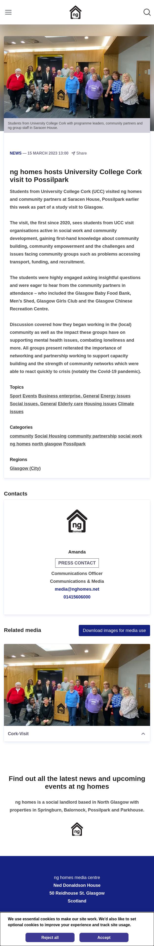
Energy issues (115, 396)
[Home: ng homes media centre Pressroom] (75, 12)
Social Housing (50, 436)
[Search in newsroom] (147, 12)
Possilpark (74, 443)
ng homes (20, 443)
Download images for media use (114, 630)
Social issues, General (33, 403)
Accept (103, 937)
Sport (15, 396)
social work (130, 436)
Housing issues (100, 403)
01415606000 (77, 597)
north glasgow (47, 443)
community (21, 436)
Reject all (50, 937)
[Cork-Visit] (77, 685)
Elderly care (70, 403)
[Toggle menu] (8, 12)
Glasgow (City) (25, 468)
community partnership (92, 436)
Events (30, 396)
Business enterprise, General (68, 396)
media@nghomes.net (77, 589)
